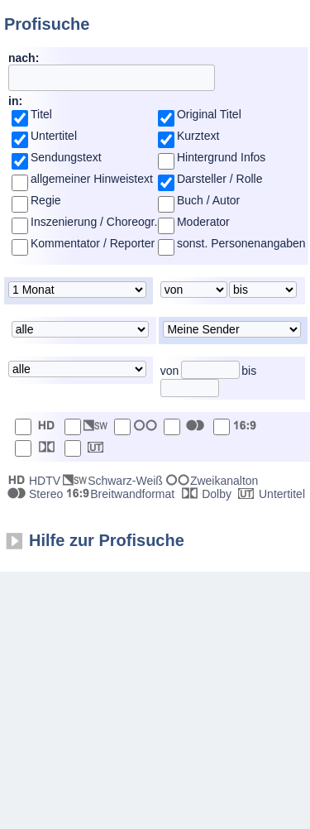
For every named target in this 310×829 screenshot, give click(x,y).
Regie (46, 200)
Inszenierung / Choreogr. (94, 221)
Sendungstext (66, 157)
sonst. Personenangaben (241, 243)
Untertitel (54, 135)
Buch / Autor (208, 200)
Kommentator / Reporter (93, 243)
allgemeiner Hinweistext (92, 178)
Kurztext (198, 135)
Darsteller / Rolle (219, 178)
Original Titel (209, 114)
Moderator (203, 221)
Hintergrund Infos (221, 157)
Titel (41, 114)
